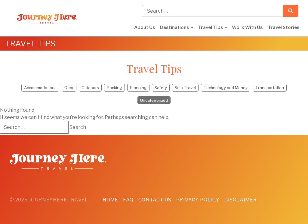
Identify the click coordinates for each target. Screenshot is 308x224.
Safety (161, 87)
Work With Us (247, 27)
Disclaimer (240, 200)
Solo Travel (185, 87)
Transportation (269, 87)
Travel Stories (284, 27)
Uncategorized (154, 100)
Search (290, 10)
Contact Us (154, 200)
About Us (144, 27)
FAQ (128, 200)
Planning (138, 87)
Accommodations (40, 87)
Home (110, 200)
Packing (114, 87)
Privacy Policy (198, 200)
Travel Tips (210, 27)
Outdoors (90, 87)
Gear (69, 87)
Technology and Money (226, 87)
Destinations (174, 27)
